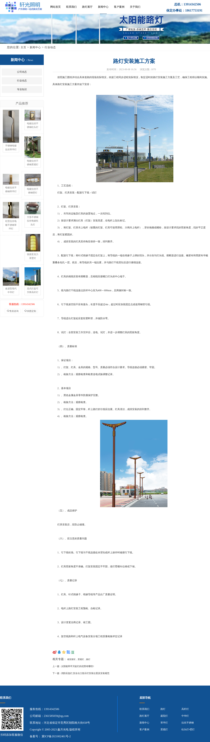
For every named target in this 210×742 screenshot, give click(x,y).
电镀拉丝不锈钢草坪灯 (11, 189)
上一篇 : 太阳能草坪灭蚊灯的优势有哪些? (73, 666)
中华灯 (185, 716)
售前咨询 (13, 310)
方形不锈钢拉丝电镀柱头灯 (32, 221)
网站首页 (55, 6)
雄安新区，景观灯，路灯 (78, 659)
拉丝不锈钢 (187, 722)
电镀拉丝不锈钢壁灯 (32, 191)
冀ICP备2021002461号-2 (56, 736)
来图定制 (30, 310)
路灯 (162, 709)
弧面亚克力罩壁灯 (32, 256)
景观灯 (164, 729)
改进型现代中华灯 (11, 290)
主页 (23, 47)
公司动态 (22, 72)
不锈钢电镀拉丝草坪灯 (11, 147)
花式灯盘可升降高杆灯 (32, 290)
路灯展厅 (87, 6)
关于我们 (135, 6)
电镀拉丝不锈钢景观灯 (32, 163)
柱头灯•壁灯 (188, 729)
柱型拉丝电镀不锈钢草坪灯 (11, 225)
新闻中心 (103, 6)
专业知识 (22, 89)
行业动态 (50, 47)
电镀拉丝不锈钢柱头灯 (32, 125)
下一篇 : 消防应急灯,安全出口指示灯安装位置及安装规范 (80, 673)
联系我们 (71, 6)
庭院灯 (164, 716)
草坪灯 (164, 722)
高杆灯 (185, 709)
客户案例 (119, 6)
